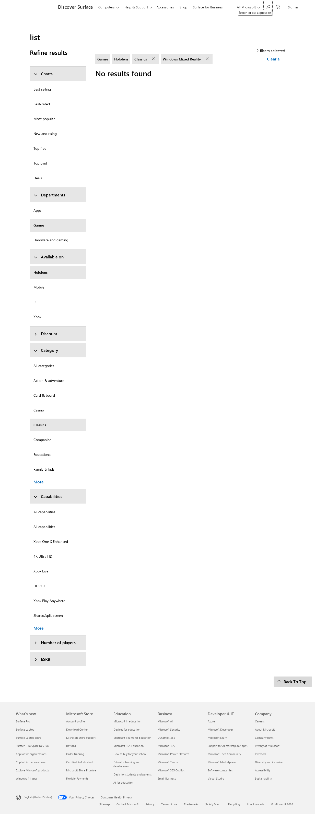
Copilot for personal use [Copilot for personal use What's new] (30, 762)
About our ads (255, 804)
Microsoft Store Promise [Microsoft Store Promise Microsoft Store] (81, 770)
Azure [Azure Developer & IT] (211, 721)
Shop (183, 7)
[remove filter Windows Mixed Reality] (208, 59)
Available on (48, 256)
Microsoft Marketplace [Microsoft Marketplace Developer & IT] (222, 762)
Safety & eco (213, 804)
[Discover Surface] (75, 7)
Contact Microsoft (127, 804)
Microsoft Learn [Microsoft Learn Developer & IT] (217, 738)
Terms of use (169, 804)
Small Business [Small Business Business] (167, 778)
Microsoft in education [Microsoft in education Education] (127, 721)
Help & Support (136, 7)
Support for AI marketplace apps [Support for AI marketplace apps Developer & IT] (228, 746)
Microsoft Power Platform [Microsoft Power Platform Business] (173, 754)
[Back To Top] (293, 682)
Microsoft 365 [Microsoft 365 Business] (166, 746)
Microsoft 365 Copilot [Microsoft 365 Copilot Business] (171, 770)
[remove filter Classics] (154, 59)
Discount (45, 333)
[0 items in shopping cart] (278, 6)
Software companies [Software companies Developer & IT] (220, 770)
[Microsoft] (33, 7)
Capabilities (47, 496)
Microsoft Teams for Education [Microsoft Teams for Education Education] (132, 738)
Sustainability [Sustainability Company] (263, 778)
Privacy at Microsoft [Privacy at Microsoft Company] (267, 746)
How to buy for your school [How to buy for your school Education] (129, 754)
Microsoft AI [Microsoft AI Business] (165, 721)
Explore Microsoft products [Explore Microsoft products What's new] (32, 770)
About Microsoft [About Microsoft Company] (265, 729)
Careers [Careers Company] (260, 721)
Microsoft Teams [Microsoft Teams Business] (168, 762)
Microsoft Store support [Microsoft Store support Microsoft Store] (81, 738)
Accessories (165, 7)
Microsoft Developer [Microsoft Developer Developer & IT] (220, 729)
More (38, 481)
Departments (49, 194)
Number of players (54, 642)
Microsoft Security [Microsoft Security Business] (169, 729)
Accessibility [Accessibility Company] (262, 770)
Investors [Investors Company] (260, 754)
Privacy (150, 804)
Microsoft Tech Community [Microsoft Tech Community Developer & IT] (224, 754)
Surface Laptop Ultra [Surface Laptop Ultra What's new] (28, 738)
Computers (106, 7)
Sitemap (104, 804)
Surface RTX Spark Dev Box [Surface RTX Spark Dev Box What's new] (32, 746)
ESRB (41, 659)
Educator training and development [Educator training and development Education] (126, 764)
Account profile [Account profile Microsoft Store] (75, 721)
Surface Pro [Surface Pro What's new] (23, 721)
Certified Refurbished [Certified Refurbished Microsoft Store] (79, 762)
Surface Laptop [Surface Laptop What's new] (25, 729)
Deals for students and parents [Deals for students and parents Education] (132, 774)
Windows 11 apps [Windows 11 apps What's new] (27, 778)
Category (45, 350)
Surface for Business (208, 7)
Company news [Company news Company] (264, 738)
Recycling (234, 804)
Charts (43, 73)
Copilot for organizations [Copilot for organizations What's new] (31, 754)
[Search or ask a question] (268, 6)
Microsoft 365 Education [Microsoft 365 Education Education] (128, 746)
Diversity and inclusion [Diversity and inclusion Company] (269, 762)
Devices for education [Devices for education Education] (126, 729)
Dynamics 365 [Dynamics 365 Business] (166, 738)
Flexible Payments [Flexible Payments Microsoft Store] (77, 778)
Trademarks (191, 804)
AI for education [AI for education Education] (123, 782)
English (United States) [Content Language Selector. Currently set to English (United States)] (38, 797)
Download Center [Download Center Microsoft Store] (77, 729)
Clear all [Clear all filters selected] (274, 58)
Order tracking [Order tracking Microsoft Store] (75, 754)
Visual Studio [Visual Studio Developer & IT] (216, 778)
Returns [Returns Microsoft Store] (71, 746)
